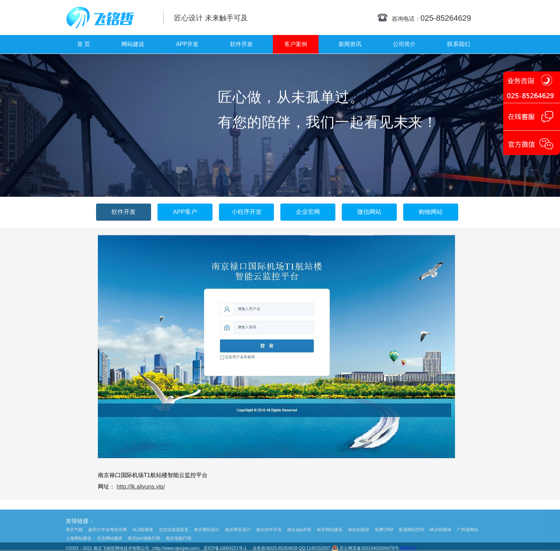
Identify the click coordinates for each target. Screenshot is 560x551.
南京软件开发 (269, 539)
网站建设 (132, 44)
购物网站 (430, 212)
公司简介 (404, 44)
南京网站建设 (329, 539)
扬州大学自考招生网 (107, 539)
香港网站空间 (411, 539)
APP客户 (184, 212)
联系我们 (458, 44)
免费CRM (384, 539)
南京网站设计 (207, 539)
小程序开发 (245, 212)
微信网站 (368, 212)
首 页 (83, 44)
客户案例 (295, 44)
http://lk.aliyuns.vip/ (140, 487)
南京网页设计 (238, 539)
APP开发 (187, 44)
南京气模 (74, 539)
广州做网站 (467, 539)
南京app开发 (299, 539)
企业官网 (307, 212)
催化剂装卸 (358, 539)
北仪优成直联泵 (174, 539)
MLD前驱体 (440, 539)
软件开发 (241, 44)
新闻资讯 (350, 44)
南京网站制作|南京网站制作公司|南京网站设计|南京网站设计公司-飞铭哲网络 (109, 17)
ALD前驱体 (142, 539)
